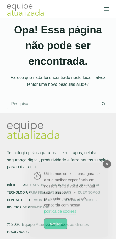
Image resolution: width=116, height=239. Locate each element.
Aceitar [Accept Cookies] (55, 227)
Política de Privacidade (28, 207)
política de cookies (60, 214)
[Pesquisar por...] (52, 104)
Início (12, 185)
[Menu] (106, 9)
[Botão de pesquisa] (103, 104)
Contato (14, 200)
